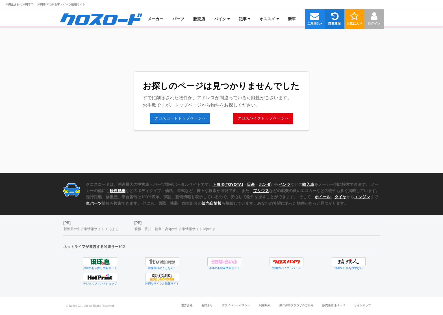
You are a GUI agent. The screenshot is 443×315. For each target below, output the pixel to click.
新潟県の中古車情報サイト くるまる (91, 229)
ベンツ (284, 184)
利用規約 (264, 305)
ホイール (323, 197)
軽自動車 (117, 190)
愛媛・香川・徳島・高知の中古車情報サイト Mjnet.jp (174, 229)
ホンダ (265, 184)
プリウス (261, 190)
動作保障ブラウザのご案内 (296, 305)
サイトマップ (362, 305)
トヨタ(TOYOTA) (227, 184)
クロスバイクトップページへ (263, 118)
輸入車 (308, 184)
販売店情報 (212, 203)
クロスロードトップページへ (180, 118)
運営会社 (186, 305)
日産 (251, 184)
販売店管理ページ (333, 305)
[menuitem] (101, 18)
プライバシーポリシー (236, 305)
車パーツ (94, 203)
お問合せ (207, 305)
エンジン (362, 197)
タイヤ (340, 197)
